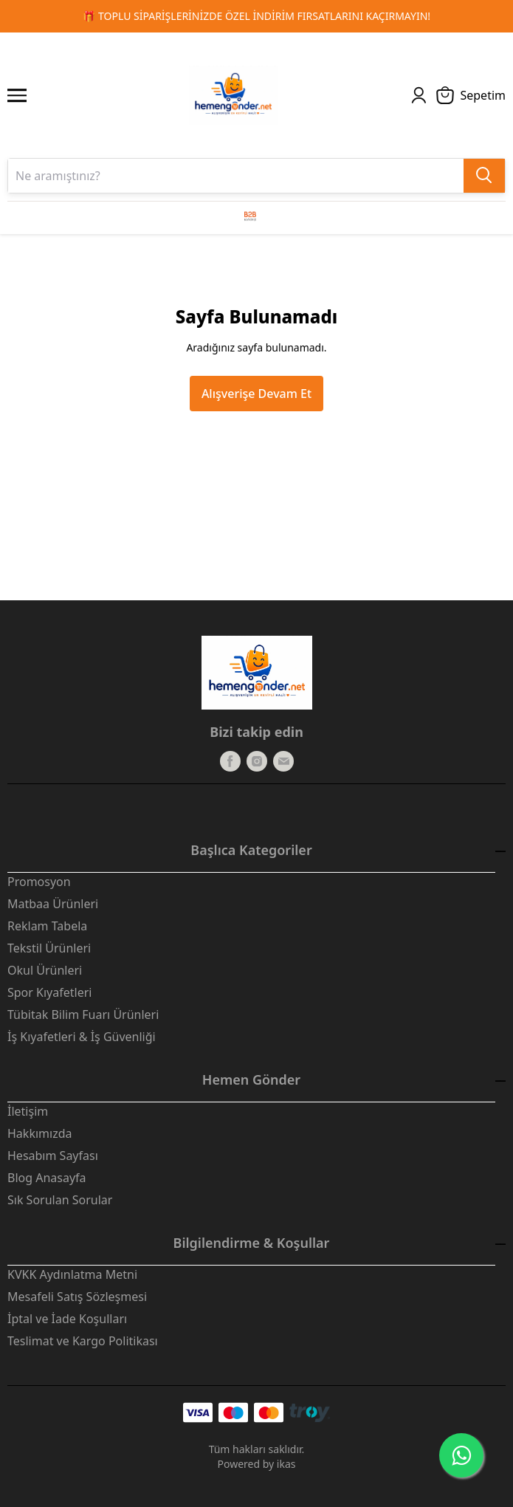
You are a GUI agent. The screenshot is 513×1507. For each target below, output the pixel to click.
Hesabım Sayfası (52, 1155)
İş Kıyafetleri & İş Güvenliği (81, 1037)
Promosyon (39, 881)
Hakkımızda (39, 1133)
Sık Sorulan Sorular (59, 1200)
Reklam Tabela (47, 926)
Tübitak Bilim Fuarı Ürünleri (83, 1014)
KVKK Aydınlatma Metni (72, 1274)
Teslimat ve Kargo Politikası (82, 1341)
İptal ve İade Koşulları (67, 1319)
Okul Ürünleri (44, 970)
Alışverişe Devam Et (256, 393)
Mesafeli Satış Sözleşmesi (77, 1296)
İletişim (27, 1111)
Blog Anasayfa (46, 1178)
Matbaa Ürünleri (52, 904)
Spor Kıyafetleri (49, 992)
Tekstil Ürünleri (49, 948)
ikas (286, 1464)
